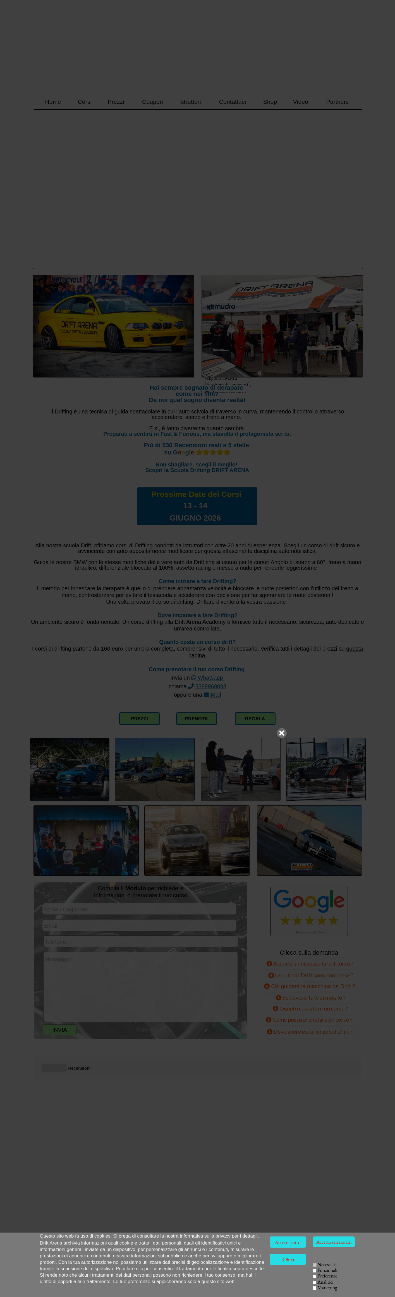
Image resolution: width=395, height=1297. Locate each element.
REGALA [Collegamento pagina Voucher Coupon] (255, 718)
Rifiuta (287, 1259)
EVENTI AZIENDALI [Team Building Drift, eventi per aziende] (308, 1286)
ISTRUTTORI (284, 1278)
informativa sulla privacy (205, 1236)
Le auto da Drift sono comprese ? (310, 974)
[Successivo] (356, 189)
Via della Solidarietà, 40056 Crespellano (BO (82, 1291)
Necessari (326, 1264)
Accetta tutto (288, 1242)
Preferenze (327, 1275)
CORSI (293, 1271)
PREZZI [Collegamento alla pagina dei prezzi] (139, 718)
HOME (272, 1271)
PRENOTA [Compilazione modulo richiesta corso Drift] (196, 718)
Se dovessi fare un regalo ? (310, 997)
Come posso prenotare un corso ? (309, 1019)
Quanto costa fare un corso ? (311, 1008)
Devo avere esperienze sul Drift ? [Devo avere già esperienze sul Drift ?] (309, 1031)
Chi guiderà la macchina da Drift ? (309, 985)
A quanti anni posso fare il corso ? (310, 963)
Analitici (325, 1282)
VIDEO (272, 1286)
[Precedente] (40, 189)
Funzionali (327, 1270)
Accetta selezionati (333, 1242)
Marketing (327, 1287)
